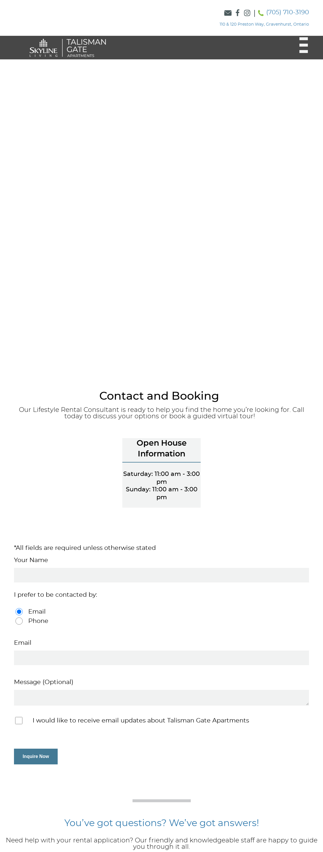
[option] (161, 206)
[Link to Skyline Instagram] (247, 13)
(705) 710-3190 (287, 12)
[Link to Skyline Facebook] (237, 13)
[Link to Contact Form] (228, 13)
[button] (300, 45)
